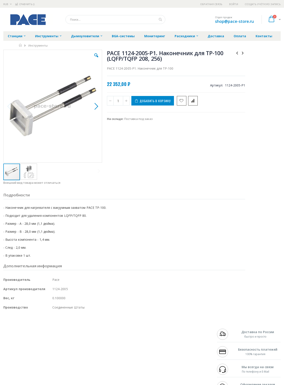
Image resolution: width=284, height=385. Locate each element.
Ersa (19, 325)
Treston (8, 355)
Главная (20, 45)
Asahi (51, 338)
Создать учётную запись (263, 4)
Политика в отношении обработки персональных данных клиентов (123, 344)
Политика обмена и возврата (119, 333)
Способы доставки (182, 333)
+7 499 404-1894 (226, 325)
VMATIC (56, 355)
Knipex (25, 364)
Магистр (70, 329)
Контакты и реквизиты (185, 325)
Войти (233, 4)
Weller (50, 325)
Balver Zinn (11, 338)
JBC (28, 325)
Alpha (27, 338)
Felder (39, 338)
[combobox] (115, 19)
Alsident (64, 325)
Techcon (41, 355)
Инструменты (38, 45)
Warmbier (24, 355)
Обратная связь (211, 4)
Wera (37, 364)
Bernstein (9, 364)
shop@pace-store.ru (234, 21)
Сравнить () (25, 4)
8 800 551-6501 (228, 338)
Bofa (6, 329)
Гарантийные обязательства (119, 325)
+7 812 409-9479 (226, 329)
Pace (38, 325)
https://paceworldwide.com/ (89, 382)
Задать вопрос (108, 355)
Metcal (37, 329)
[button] (82, 59)
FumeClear (21, 329)
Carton (52, 346)
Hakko (7, 325)
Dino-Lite (38, 346)
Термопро (53, 329)
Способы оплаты (181, 342)
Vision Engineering (15, 346)
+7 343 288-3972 (226, 333)
